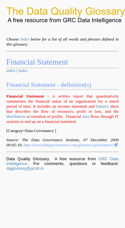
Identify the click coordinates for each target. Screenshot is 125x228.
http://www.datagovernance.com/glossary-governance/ (70, 144)
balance (102, 106)
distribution (15, 116)
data (85, 116)
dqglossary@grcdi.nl (25, 168)
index (11, 70)
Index (24, 39)
